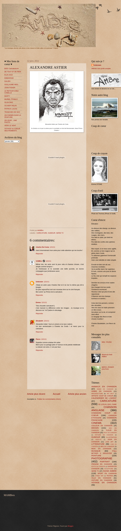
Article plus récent (36, 394)
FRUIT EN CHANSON (110, 432)
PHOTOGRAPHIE (101, 458)
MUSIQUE (95, 451)
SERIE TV (59, 233)
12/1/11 (52, 247)
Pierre (38, 339)
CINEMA (96, 422)
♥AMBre (39, 261)
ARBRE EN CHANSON (101, 391)
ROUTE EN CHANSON (98, 466)
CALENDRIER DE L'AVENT (104, 398)
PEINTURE (96, 455)
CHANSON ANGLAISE (104, 409)
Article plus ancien (77, 394)
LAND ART (109, 442)
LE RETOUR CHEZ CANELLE (11, 92)
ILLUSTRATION (111, 437)
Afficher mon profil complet (101, 68)
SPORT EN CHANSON (107, 473)
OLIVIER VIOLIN (10, 106)
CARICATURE (42, 233)
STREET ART (99, 476)
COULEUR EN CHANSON (101, 426)
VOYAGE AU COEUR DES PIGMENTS (12, 129)
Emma (38, 302)
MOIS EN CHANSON (101, 449)
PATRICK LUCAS (10, 109)
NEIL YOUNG (107, 342)
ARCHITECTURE (97, 393)
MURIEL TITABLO (11, 99)
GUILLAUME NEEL (11, 84)
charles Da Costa (42, 247)
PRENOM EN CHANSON (101, 464)
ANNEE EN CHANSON (105, 389)
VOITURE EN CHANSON (101, 480)
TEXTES (110, 476)
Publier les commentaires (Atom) (49, 399)
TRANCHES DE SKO (12, 112)
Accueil (56, 394)
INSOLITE (98, 439)
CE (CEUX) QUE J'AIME (107, 404)
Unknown (39, 282)
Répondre (39, 254)
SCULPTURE (108, 468)
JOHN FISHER (9, 88)
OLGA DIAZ (8, 102)
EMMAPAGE (9, 78)
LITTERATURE (97, 444)
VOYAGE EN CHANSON (104, 482)
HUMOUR (51, 233)
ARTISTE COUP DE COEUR (102, 396)
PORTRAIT (105, 462)
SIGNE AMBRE (110, 471)
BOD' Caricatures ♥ (11, 68)
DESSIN (95, 428)
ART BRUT (110, 393)
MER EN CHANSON (107, 446)
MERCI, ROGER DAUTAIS (108, 368)
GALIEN (7, 81)
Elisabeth (39, 321)
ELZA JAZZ (8, 75)
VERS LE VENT (10, 125)
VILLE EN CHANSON (101, 478)
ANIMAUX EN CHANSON (104, 386)
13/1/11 (44, 339)
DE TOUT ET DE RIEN (12, 72)
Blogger (70, 526)
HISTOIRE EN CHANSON (104, 435)
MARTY (7, 96)
